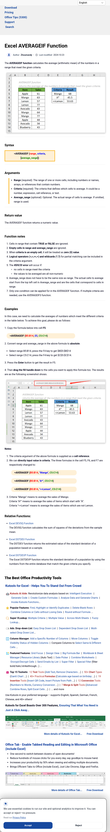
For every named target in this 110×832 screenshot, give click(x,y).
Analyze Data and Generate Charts (79, 581)
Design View (53, 636)
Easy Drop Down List (44, 611)
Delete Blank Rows (83, 591)
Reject (78, 825)
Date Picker (62, 640)
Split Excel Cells (36, 672)
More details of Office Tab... (66, 773)
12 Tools (36, 655)
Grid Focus (37, 636)
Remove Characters (67, 655)
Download (27, 11)
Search (98, 11)
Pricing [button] (42, 11)
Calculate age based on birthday (74, 659)
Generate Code (19, 581)
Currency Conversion (43, 668)
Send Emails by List (48, 645)
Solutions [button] (10, 11)
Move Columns (79, 621)
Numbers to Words (21, 668)
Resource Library (31, 640)
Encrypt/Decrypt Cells (22, 645)
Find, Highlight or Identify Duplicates (49, 591)
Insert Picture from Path (58, 663)
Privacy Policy (19, 817)
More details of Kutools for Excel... (63, 717)
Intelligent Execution (81, 576)
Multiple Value (56, 601)
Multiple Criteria (36, 601)
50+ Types (93, 655)
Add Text (50, 655)
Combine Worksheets (82, 640)
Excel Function (21, 506)
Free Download (95, 717)
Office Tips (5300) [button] (62, 11)
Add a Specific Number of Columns (49, 621)
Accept (28, 825)
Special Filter (84, 645)
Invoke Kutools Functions (25, 585)
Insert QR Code (36, 663)
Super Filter (68, 645)
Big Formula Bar (71, 636)
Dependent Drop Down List (73, 611)
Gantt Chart (17, 659)
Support (83, 11)
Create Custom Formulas (44, 581)
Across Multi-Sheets (78, 601)
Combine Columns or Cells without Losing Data (36, 595)
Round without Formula (77, 595)
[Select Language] (91, 2)
